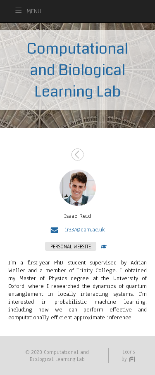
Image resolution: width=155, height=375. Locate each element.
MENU (33, 11)
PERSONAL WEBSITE (70, 246)
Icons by (129, 355)
